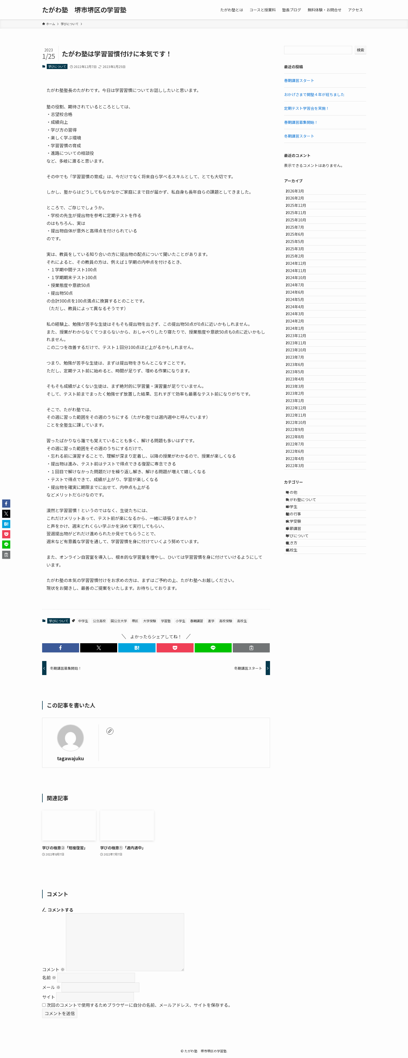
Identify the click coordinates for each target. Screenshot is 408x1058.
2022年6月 (299, 596)
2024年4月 (299, 372)
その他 (296, 649)
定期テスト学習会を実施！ (306, 108)
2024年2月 (299, 395)
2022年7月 (299, 585)
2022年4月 (299, 608)
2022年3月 (299, 619)
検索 (360, 50)
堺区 (135, 620)
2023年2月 (299, 507)
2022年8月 (299, 574)
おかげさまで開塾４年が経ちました (314, 94)
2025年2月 (299, 293)
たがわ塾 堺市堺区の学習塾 (84, 9)
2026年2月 (299, 204)
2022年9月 (299, 563)
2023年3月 (299, 495)
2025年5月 (299, 271)
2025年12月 (300, 215)
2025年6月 (299, 260)
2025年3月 (299, 282)
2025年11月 (300, 226)
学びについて (57, 66)
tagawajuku (70, 758)
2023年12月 (300, 417)
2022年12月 (300, 529)
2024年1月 (299, 406)
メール (51, 987)
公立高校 (99, 620)
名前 (49, 977)
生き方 (296, 728)
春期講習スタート (299, 80)
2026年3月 (299, 193)
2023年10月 (300, 439)
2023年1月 (299, 518)
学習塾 (166, 620)
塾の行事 (298, 683)
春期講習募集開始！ (301, 122)
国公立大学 (119, 620)
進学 (211, 620)
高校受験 (225, 620)
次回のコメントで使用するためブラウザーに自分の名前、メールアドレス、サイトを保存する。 (139, 1005)
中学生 (83, 620)
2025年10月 (300, 237)
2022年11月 (300, 540)
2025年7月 (299, 249)
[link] (109, 731)
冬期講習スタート (299, 136)
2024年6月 (299, 349)
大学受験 (149, 620)
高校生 (242, 620)
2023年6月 (299, 462)
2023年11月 (300, 428)
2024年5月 (299, 361)
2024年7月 (299, 338)
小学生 (180, 620)
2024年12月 (300, 305)
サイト (48, 997)
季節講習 (298, 705)
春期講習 (196, 620)
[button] (60, 647)
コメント (53, 969)
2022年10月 (300, 551)
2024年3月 (299, 383)
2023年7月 (299, 451)
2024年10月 (300, 327)
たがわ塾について (306, 660)
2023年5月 (299, 473)
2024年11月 (300, 316)
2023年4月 (299, 484)
